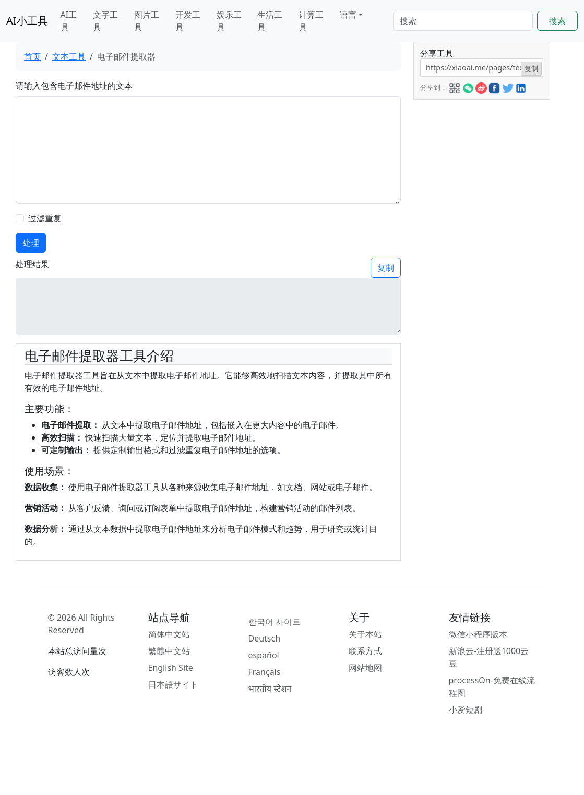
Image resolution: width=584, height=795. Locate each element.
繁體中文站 (169, 651)
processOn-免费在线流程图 (492, 686)
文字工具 (105, 21)
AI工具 (69, 21)
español (263, 655)
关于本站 (365, 634)
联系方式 (365, 651)
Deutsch (264, 638)
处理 (30, 242)
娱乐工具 (229, 21)
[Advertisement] (481, 256)
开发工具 (187, 21)
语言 (348, 14)
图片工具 (146, 21)
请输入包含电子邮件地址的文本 (74, 85)
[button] (454, 86)
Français (264, 672)
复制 (385, 268)
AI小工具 (27, 21)
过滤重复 (45, 218)
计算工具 (311, 21)
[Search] (463, 21)
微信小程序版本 (478, 634)
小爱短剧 (465, 709)
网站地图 (365, 667)
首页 (32, 56)
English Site (170, 667)
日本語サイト (173, 684)
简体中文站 (169, 634)
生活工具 (269, 21)
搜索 (557, 21)
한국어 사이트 (274, 621)
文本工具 (69, 56)
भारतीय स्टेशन (270, 688)
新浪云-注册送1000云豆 (489, 657)
